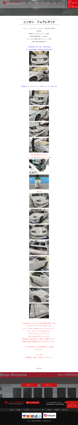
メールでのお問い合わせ (33, 402)
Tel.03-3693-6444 (50, 404)
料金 (46, 2)
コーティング (40, 3)
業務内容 (51, 3)
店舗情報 (27, 3)
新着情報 (57, 3)
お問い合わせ (63, 3)
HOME (11, 409)
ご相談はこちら (29, 385)
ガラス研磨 (33, 3)
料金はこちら (48, 385)
